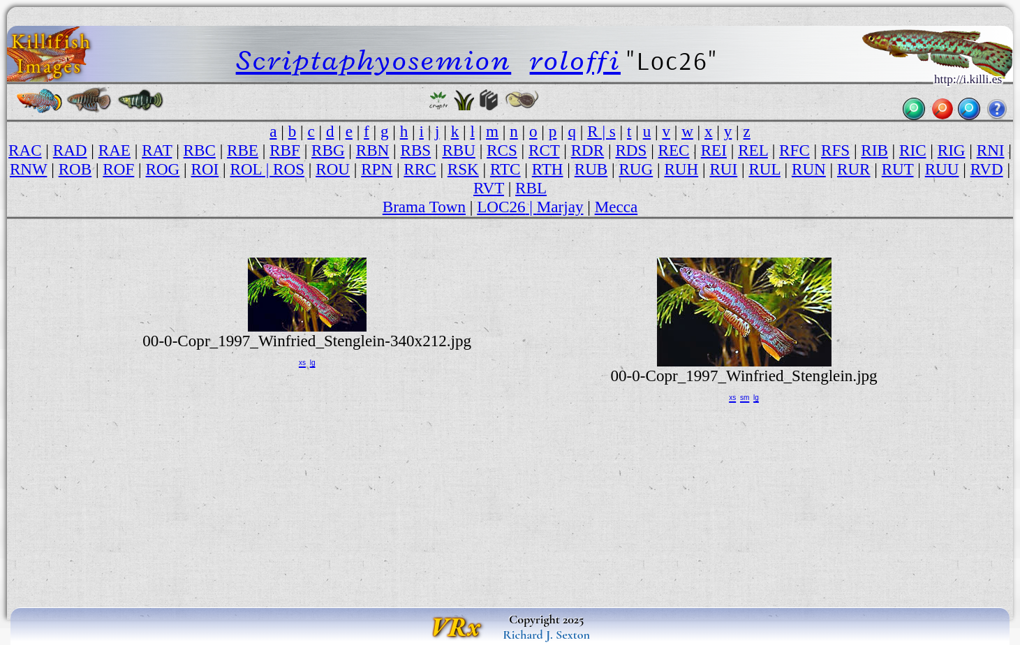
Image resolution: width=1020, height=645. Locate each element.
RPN (376, 169)
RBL (531, 188)
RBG (328, 150)
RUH (681, 169)
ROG (163, 169)
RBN (373, 150)
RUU (942, 169)
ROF (118, 169)
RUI (723, 169)
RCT (544, 150)
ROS (288, 169)
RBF (284, 150)
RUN (809, 169)
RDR (588, 150)
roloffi (575, 60)
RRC (420, 169)
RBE (242, 150)
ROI (205, 169)
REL (753, 150)
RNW (28, 169)
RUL (764, 169)
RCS (502, 150)
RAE (114, 150)
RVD (986, 169)
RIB (874, 150)
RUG (636, 169)
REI (714, 150)
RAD (70, 150)
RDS (630, 150)
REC (674, 150)
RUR (854, 169)
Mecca (616, 207)
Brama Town (424, 207)
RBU (458, 150)
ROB (75, 169)
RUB (591, 169)
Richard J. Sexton (546, 634)
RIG (952, 150)
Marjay (560, 207)
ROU (333, 169)
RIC (912, 150)
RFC (794, 150)
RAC (25, 150)
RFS (835, 150)
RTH (547, 169)
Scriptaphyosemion (374, 60)
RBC (200, 150)
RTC (505, 169)
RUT (898, 169)
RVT (488, 188)
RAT (157, 150)
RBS (416, 150)
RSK (463, 169)
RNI (991, 150)
